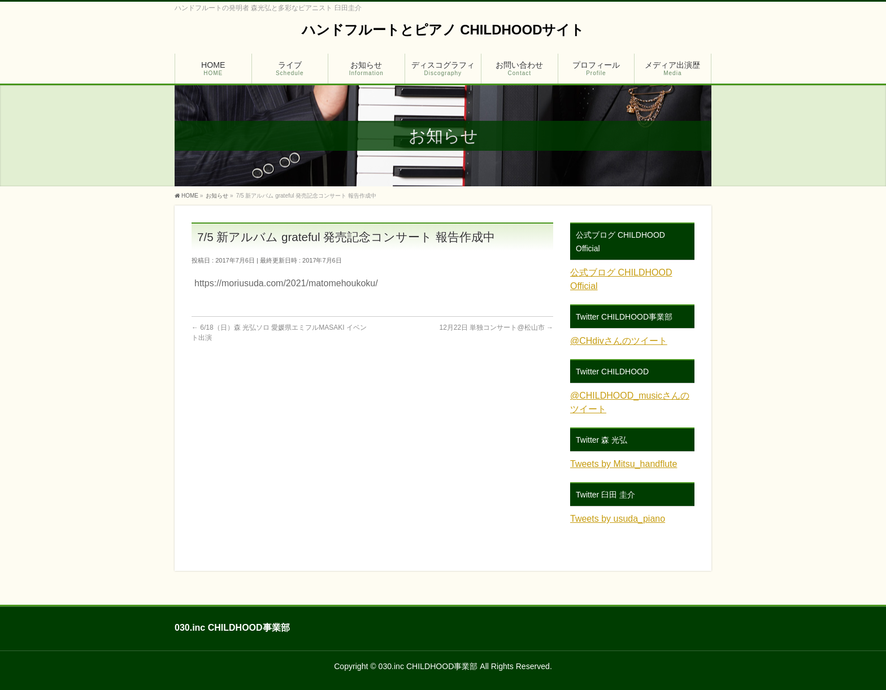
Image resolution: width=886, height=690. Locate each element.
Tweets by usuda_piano (617, 518)
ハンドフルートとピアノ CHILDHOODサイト (443, 29)
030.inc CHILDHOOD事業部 (428, 666)
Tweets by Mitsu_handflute (623, 464)
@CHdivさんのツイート (618, 341)
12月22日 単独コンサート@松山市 (496, 327)
